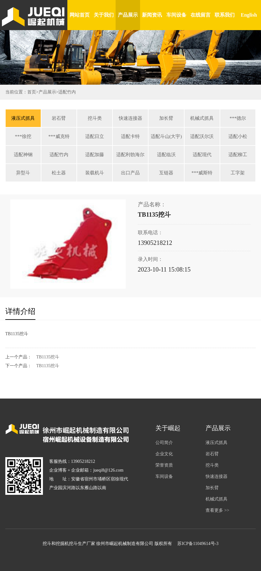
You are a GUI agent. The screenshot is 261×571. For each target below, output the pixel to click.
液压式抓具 (23, 118)
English (249, 15)
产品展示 (128, 15)
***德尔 (238, 118)
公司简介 (164, 442)
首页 (31, 92)
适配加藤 (94, 154)
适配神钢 (23, 154)
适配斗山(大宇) (166, 136)
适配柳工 (237, 154)
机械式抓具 (202, 118)
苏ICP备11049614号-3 (197, 543)
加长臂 (166, 118)
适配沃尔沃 (202, 136)
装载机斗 (94, 172)
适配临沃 (166, 154)
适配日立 (94, 136)
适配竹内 (67, 92)
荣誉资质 (164, 465)
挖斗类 (95, 118)
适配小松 (237, 136)
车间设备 (176, 15)
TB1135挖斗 (47, 357)
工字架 (238, 172)
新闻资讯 (152, 15)
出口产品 (130, 172)
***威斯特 (202, 172)
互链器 (166, 172)
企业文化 (164, 454)
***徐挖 (23, 136)
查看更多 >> (217, 510)
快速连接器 (130, 118)
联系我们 (225, 15)
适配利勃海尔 (130, 154)
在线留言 (201, 15)
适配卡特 (130, 136)
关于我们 (104, 15)
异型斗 (23, 172)
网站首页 (80, 15)
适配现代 (202, 154)
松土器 (59, 172)
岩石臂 (59, 118)
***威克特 (59, 136)
